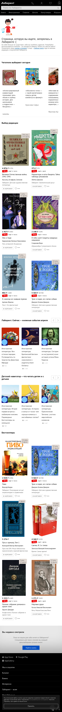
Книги (3, 12)
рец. (25, 135)
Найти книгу (31, 648)
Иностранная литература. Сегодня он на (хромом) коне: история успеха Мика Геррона (50, 354)
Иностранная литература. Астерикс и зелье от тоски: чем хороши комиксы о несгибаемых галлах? (30, 411)
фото (25, 137)
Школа (35, 12)
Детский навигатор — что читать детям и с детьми (23, 377)
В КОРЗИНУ (8, 189)
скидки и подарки (21, 48)
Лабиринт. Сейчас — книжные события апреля (25, 320)
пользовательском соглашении (38, 699)
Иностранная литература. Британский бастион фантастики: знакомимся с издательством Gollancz (30, 357)
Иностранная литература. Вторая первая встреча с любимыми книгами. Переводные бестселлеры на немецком (10, 414)
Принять (31, 706)
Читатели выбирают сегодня (16, 62)
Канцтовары (46, 12)
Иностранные (14, 12)
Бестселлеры (8, 432)
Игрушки (57, 12)
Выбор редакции (10, 123)
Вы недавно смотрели (13, 632)
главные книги (39, 48)
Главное (26, 12)
